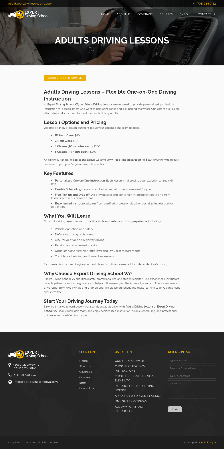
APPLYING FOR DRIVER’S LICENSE (138, 395)
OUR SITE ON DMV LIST (130, 360)
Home (105, 14)
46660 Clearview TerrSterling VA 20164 (27, 366)
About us (123, 14)
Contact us (206, 14)
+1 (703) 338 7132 (204, 3)
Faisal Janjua (208, 442)
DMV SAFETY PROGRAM (131, 401)
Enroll (185, 14)
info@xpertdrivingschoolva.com (30, 3)
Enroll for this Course (65, 77)
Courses (166, 14)
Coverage (145, 14)
